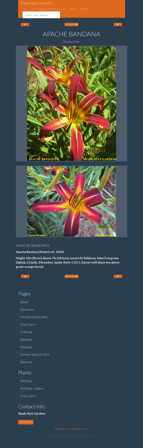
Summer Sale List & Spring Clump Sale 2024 (48, 9)
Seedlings (26, 339)
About (24, 302)
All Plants (26, 381)
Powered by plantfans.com (71, 428)
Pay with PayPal (26, 422)
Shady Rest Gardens (36, 3)
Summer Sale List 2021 (34, 354)
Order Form (27, 324)
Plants (83, 9)
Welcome (26, 362)
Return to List (71, 24)
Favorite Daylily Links (34, 317)
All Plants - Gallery (32, 388)
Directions (27, 309)
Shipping (25, 347)
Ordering (26, 332)
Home (25, 9)
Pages (73, 9)
